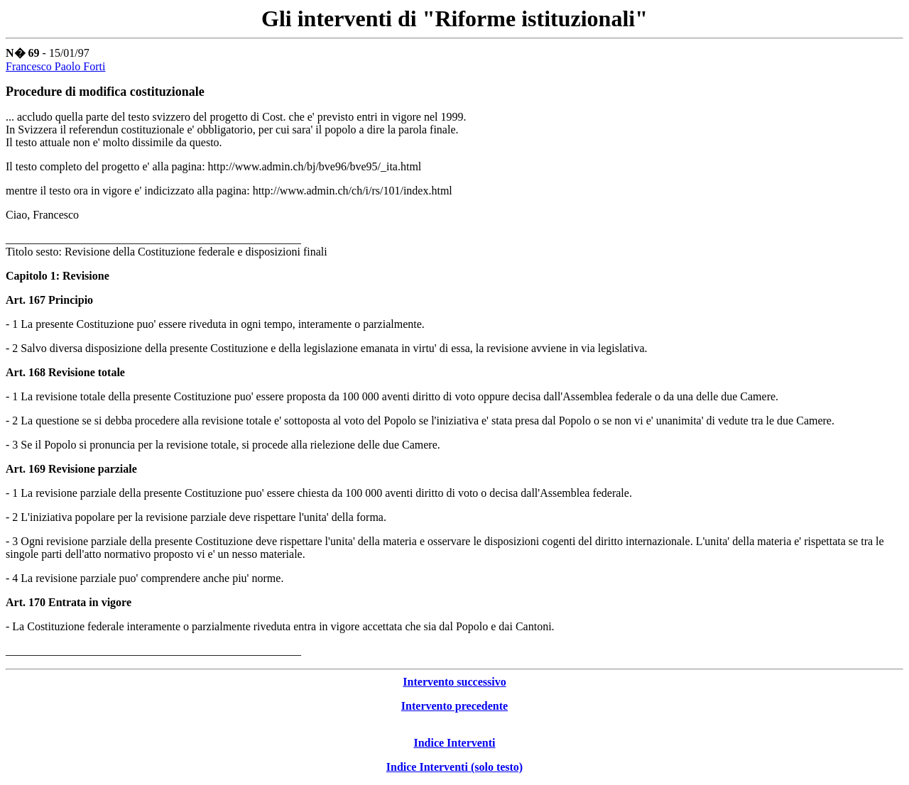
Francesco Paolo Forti (55, 66)
